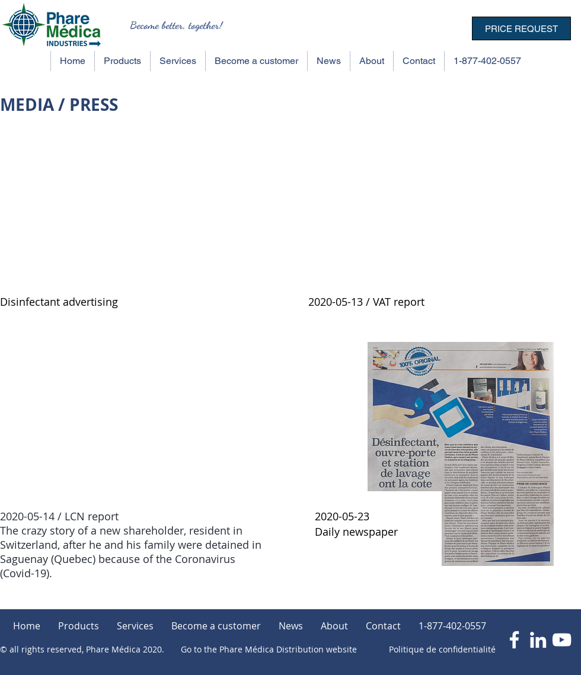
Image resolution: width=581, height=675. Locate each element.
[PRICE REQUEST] (521, 28)
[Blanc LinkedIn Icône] (538, 639)
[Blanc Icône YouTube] (561, 639)
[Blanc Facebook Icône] (514, 639)
